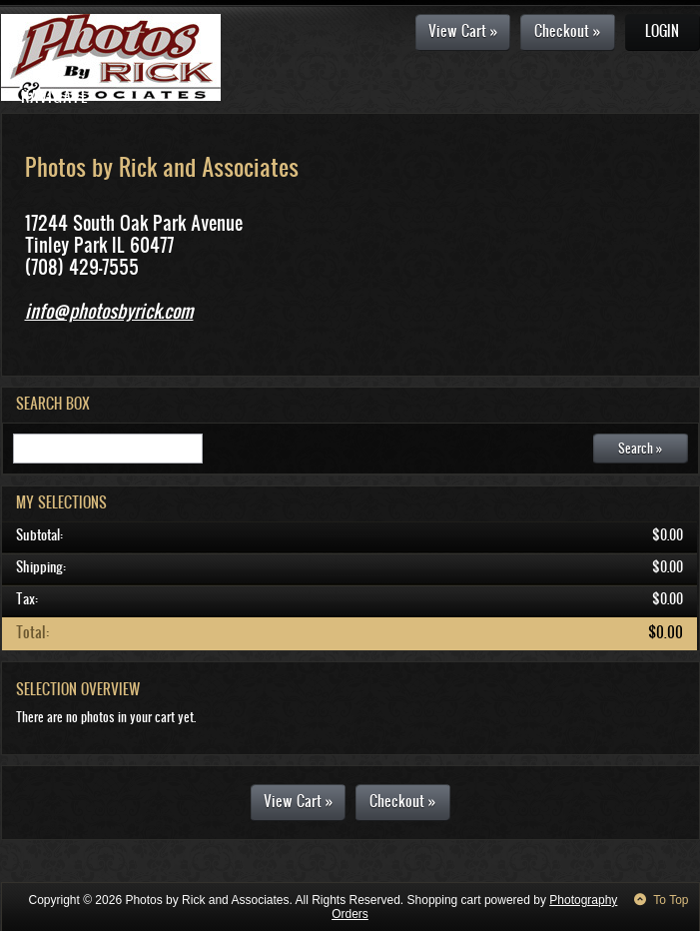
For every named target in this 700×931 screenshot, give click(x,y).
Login (662, 30)
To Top (670, 900)
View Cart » (462, 30)
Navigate (55, 96)
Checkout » (567, 30)
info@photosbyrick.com (109, 311)
